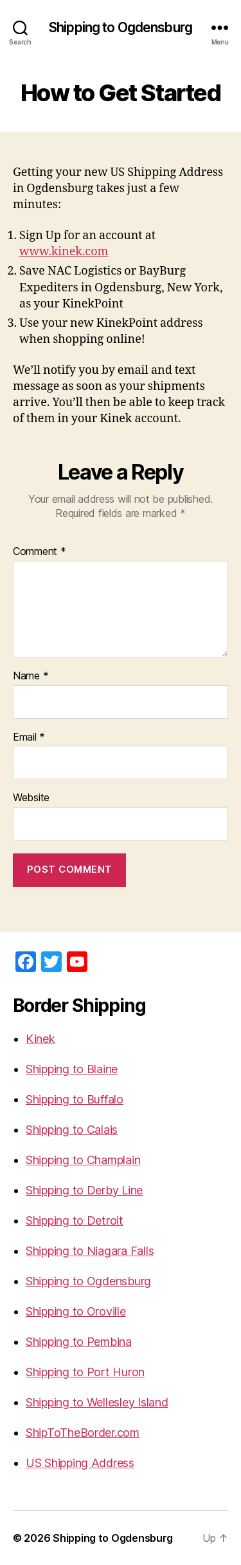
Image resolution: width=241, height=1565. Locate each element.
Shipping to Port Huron (85, 1372)
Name (30, 676)
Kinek (40, 1038)
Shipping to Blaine (72, 1069)
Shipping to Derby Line (84, 1190)
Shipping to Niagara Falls (90, 1251)
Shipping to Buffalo (74, 1099)
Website (31, 798)
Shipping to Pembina (79, 1341)
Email (29, 737)
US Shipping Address (80, 1463)
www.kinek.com (64, 251)
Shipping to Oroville (76, 1311)
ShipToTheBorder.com (82, 1432)
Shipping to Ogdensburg (120, 27)
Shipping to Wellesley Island (97, 1402)
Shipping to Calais (72, 1129)
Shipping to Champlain (83, 1160)
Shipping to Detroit (74, 1220)
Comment (39, 552)
